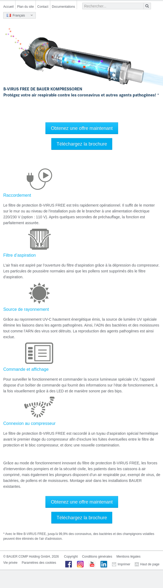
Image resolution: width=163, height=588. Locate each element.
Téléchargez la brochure (82, 144)
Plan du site (25, 7)
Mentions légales (129, 556)
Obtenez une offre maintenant (81, 128)
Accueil (8, 7)
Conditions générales (97, 556)
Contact (42, 7)
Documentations (63, 7)
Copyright (71, 556)
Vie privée (10, 563)
